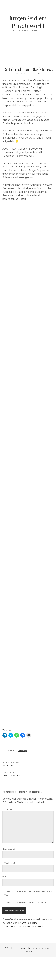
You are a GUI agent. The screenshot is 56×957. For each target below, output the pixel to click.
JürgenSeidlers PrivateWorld (28, 21)
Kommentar (7, 809)
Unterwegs (22, 751)
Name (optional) (8, 849)
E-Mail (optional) (8, 863)
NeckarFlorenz (11, 765)
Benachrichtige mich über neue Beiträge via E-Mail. (27, 902)
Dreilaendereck (11, 775)
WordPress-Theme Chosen (20, 948)
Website (5, 877)
